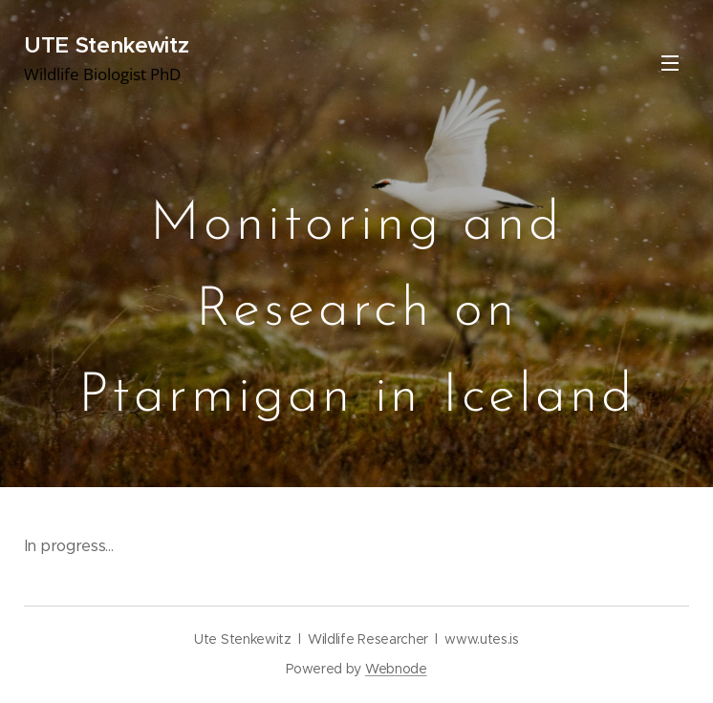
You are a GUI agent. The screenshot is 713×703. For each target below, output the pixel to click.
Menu (670, 63)
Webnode (396, 668)
